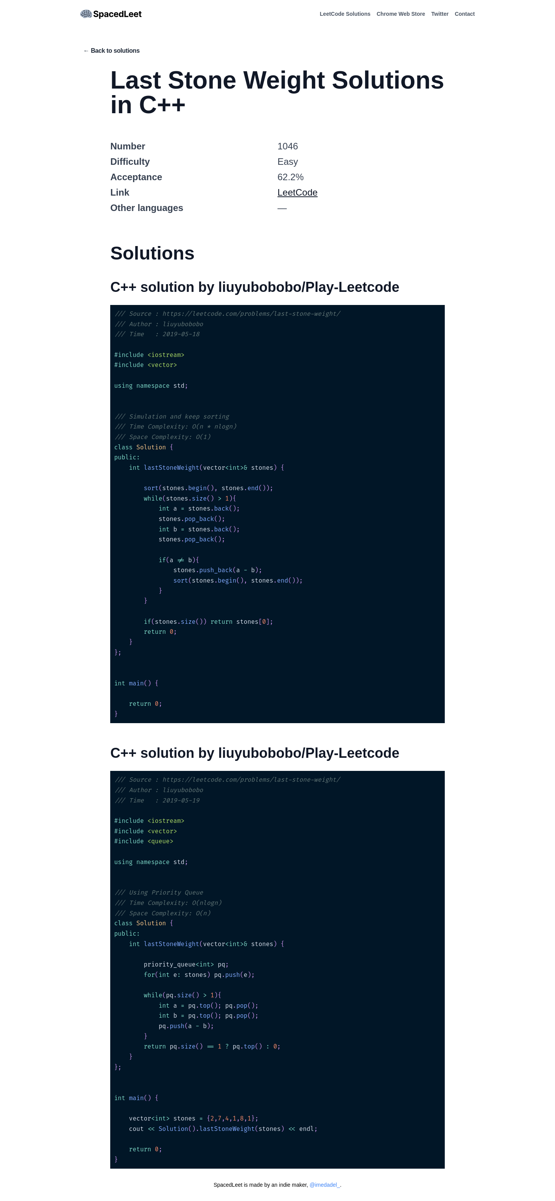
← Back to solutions (111, 50)
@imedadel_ (324, 1185)
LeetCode (298, 192)
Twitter (440, 14)
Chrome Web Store (401, 14)
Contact (465, 14)
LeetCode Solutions (345, 14)
